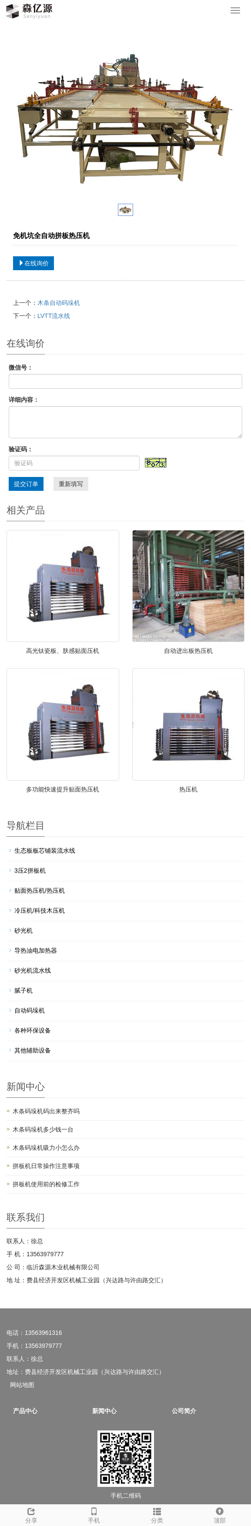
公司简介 (184, 1410)
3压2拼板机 (30, 870)
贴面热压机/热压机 (39, 890)
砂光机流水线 (32, 970)
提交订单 (26, 483)
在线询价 (33, 263)
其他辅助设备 (32, 1050)
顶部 (219, 1514)
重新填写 (71, 483)
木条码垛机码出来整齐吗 (46, 1111)
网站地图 (22, 1384)
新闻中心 (104, 1410)
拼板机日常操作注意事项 (46, 1165)
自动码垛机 (29, 1010)
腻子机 (23, 990)
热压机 (188, 789)
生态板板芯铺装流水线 (44, 850)
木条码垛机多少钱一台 (43, 1129)
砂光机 (23, 930)
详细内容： (24, 399)
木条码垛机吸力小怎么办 (46, 1147)
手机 (94, 1514)
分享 (31, 1514)
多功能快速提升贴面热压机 (62, 789)
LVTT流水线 (53, 315)
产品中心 (25, 1410)
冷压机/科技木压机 (39, 910)
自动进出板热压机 (188, 650)
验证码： (21, 449)
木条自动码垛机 (58, 302)
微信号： (21, 367)
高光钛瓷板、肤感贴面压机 (62, 650)
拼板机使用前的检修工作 (46, 1184)
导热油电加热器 (35, 950)
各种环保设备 (32, 1030)
